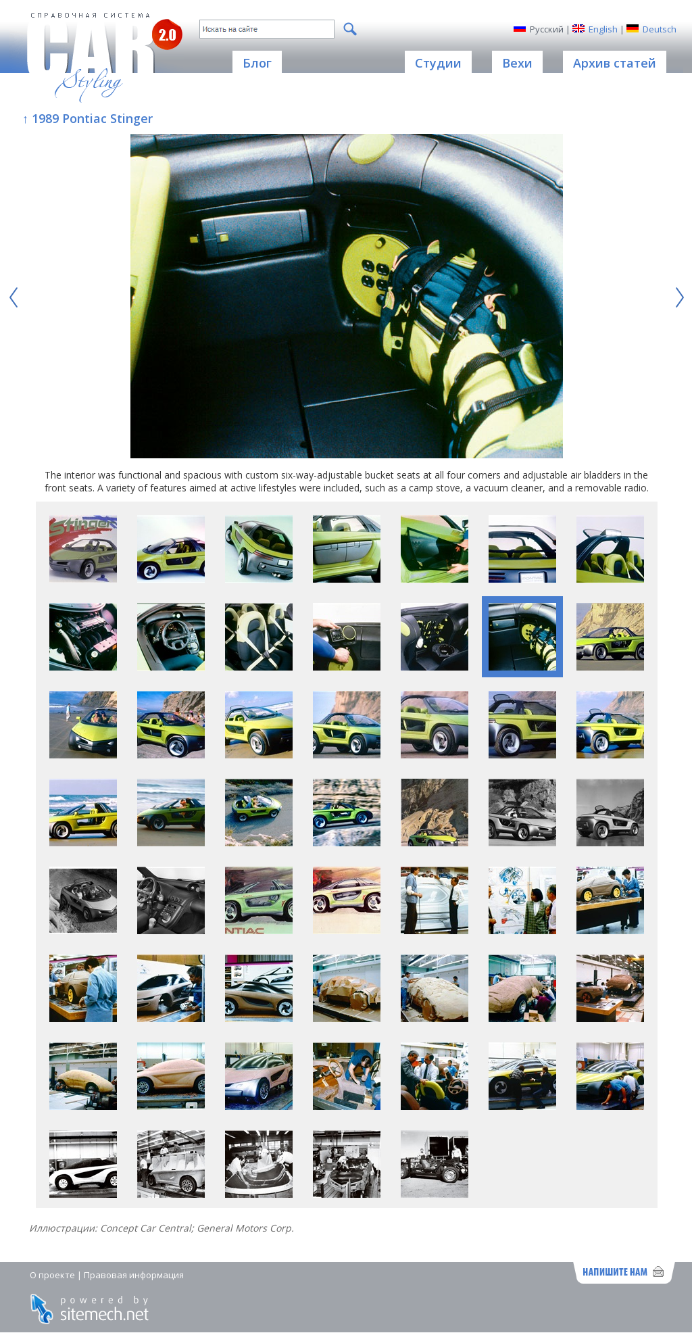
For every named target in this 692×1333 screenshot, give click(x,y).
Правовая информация (134, 1275)
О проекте (52, 1275)
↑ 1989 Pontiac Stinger (87, 118)
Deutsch (659, 29)
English (603, 29)
